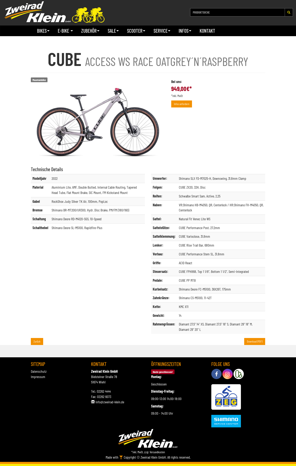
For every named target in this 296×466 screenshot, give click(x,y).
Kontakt (207, 31)
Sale (113, 31)
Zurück (37, 341)
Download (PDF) (254, 341)
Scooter (136, 31)
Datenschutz (39, 371)
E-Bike (65, 31)
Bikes (43, 31)
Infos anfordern (181, 104)
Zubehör (90, 31)
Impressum (38, 376)
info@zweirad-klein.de (110, 402)
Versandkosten (157, 452)
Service (162, 31)
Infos (185, 31)
